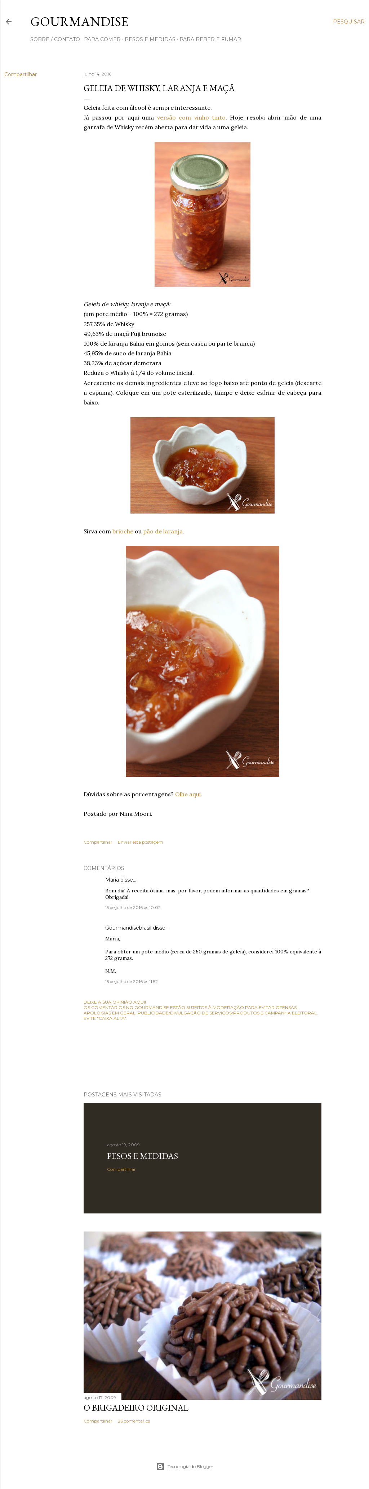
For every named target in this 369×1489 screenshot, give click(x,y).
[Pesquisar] (349, 21)
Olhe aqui (188, 794)
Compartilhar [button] (20, 74)
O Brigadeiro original (136, 1407)
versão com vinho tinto (191, 117)
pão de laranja (163, 531)
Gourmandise (79, 21)
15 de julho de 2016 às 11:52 (131, 981)
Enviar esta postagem (140, 842)
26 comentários (134, 1421)
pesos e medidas (150, 39)
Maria (112, 879)
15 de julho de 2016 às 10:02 (133, 907)
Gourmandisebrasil (128, 928)
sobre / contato (55, 39)
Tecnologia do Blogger (184, 1466)
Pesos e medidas (142, 1155)
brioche (122, 531)
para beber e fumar (210, 39)
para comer (102, 39)
